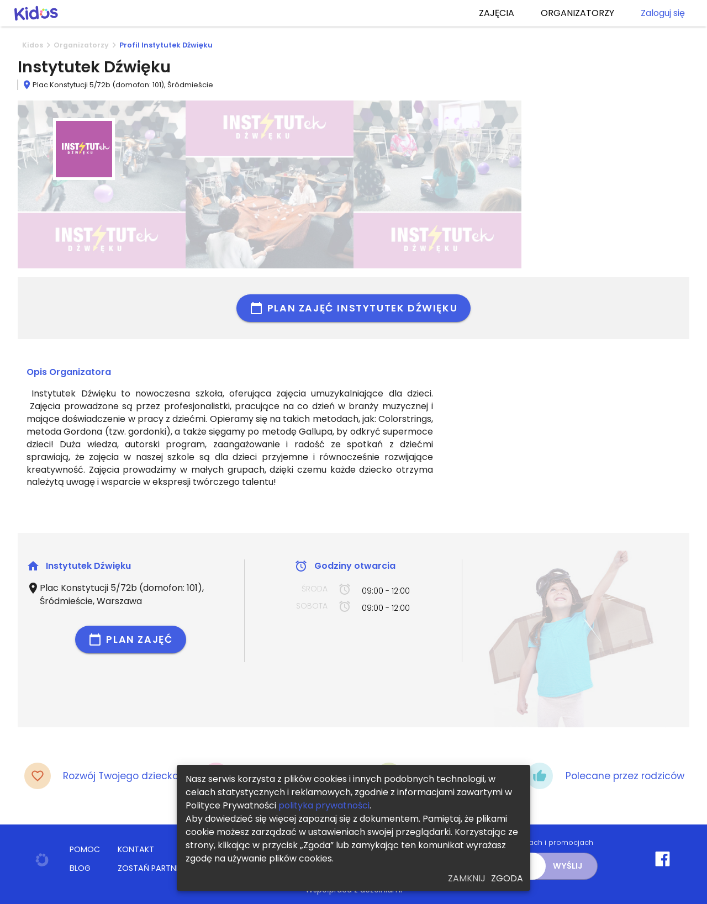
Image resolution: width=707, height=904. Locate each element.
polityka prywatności (324, 805)
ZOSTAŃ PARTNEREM (156, 868)
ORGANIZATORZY (577, 13)
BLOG (80, 868)
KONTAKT (136, 849)
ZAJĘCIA (496, 13)
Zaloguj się (663, 13)
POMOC (85, 849)
